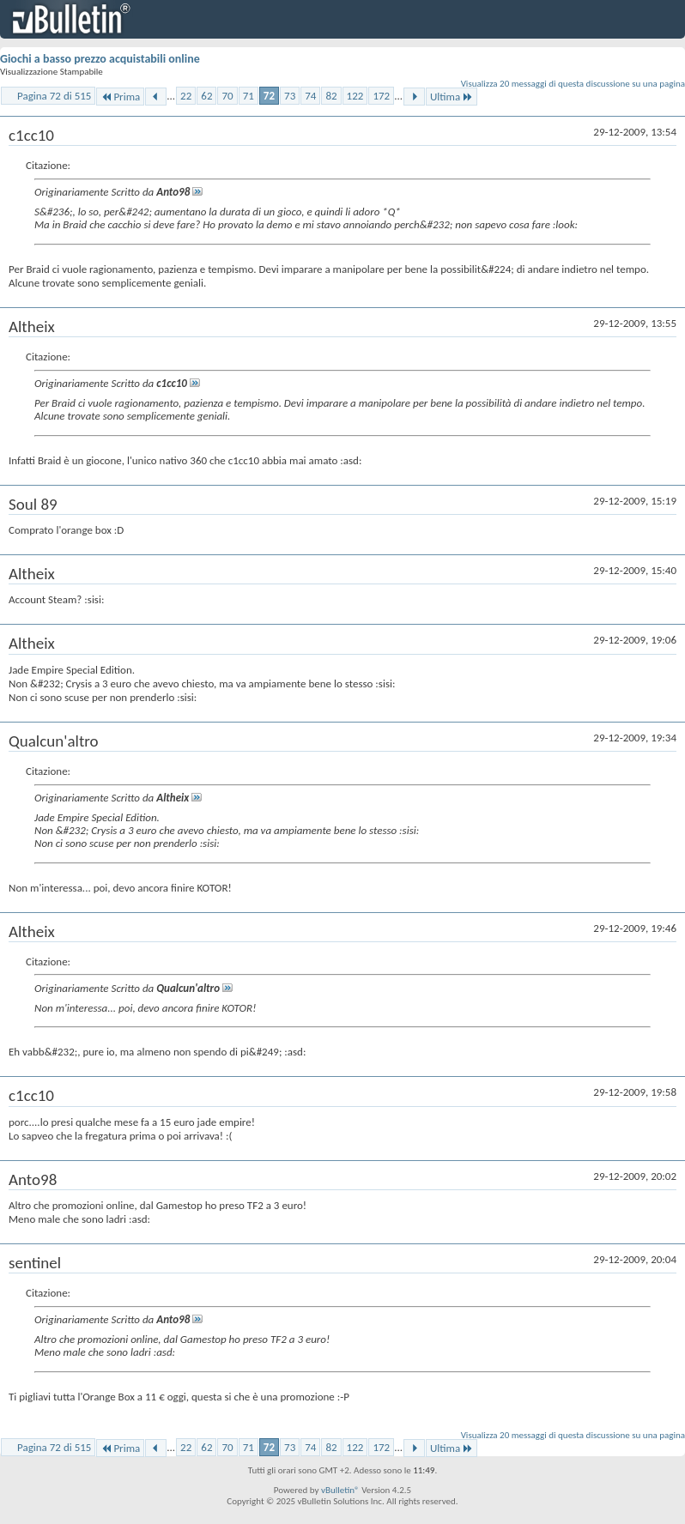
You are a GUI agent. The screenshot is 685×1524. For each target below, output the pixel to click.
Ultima (451, 96)
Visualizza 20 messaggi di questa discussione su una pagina (573, 83)
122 (355, 95)
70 (227, 95)
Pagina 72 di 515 (54, 95)
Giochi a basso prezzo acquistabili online (100, 58)
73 (289, 95)
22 (185, 95)
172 (381, 95)
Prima (120, 96)
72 (269, 95)
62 (206, 95)
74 (310, 95)
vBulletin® (340, 1490)
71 (248, 95)
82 (330, 95)
